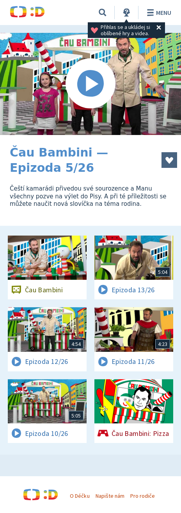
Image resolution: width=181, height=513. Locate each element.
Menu (157, 12)
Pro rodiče (142, 495)
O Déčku (79, 495)
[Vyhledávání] (102, 12)
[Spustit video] (90, 84)
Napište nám (110, 495)
